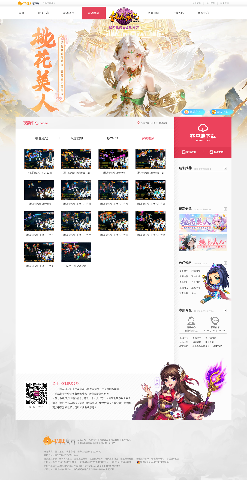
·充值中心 (183, 338)
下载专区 (178, 12)
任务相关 (195, 282)
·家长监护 (183, 346)
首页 (21, 12)
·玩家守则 (183, 342)
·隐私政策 (217, 346)
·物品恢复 (196, 342)
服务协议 (48, 451)
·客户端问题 (210, 338)
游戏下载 (210, 3)
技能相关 (183, 287)
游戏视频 (93, 12)
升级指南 (195, 270)
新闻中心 (43, 12)
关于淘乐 (93, 439)
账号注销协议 (83, 451)
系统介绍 (195, 287)
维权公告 (104, 439)
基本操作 (183, 270)
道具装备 (183, 282)
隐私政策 (59, 451)
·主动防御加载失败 (200, 346)
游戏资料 (153, 12)
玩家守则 (70, 451)
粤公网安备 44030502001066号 (153, 462)
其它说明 (183, 293)
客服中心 (203, 12)
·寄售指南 (196, 338)
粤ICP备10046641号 (121, 462)
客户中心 (97, 451)
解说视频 (163, 123)
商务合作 (115, 439)
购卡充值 (224, 3)
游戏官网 (81, 439)
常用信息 (183, 276)
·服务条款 (209, 342)
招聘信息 (126, 439)
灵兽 (193, 293)
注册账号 (196, 3)
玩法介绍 (195, 276)
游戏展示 (68, 12)
